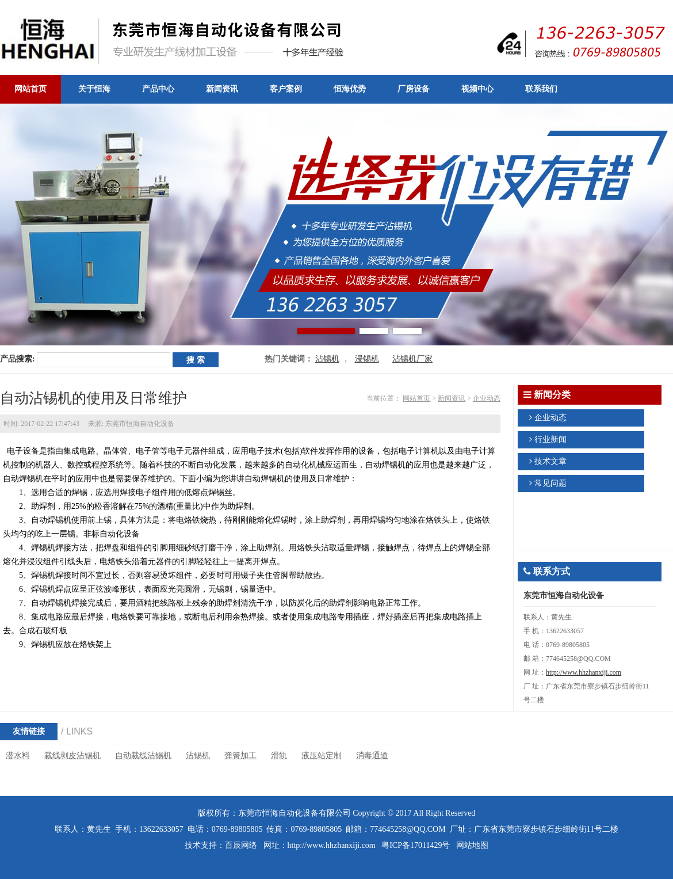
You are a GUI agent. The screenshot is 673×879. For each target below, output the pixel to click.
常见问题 (550, 483)
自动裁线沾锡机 (143, 755)
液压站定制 (321, 755)
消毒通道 (372, 755)
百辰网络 (241, 845)
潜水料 (18, 755)
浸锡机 (367, 359)
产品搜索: (17, 359)
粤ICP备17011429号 (415, 845)
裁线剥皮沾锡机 (72, 755)
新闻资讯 (451, 398)
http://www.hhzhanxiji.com (583, 672)
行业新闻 (550, 439)
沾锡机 (327, 359)
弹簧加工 (240, 755)
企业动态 (486, 398)
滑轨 (279, 755)
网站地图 (472, 845)
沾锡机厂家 (412, 359)
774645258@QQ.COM (408, 829)
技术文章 (550, 461)
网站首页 (416, 398)
